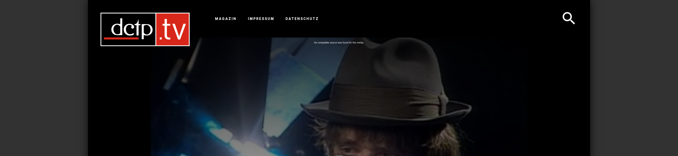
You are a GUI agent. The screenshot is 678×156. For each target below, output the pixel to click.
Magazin (226, 19)
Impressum (261, 19)
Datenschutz (302, 19)
